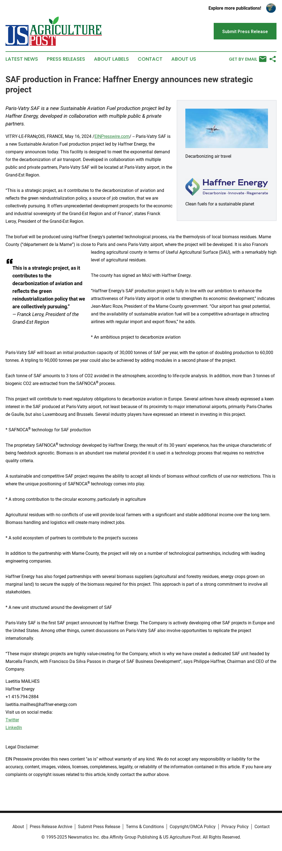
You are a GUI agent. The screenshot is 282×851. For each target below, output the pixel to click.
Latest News (22, 59)
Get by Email (248, 59)
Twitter (12, 719)
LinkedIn (14, 727)
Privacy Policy (235, 826)
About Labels (111, 59)
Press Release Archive (51, 826)
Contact (150, 59)
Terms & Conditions (145, 826)
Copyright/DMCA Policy (193, 826)
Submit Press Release (99, 826)
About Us (183, 59)
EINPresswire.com (111, 136)
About (18, 826)
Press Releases (66, 59)
